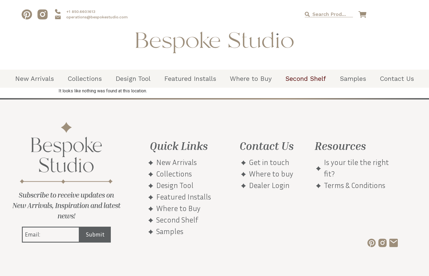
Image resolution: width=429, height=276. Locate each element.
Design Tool (132, 78)
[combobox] (329, 14)
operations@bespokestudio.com (97, 17)
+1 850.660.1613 (80, 11)
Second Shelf (305, 78)
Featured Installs (190, 78)
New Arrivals (34, 78)
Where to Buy (251, 78)
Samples (353, 78)
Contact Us (397, 78)
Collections (85, 78)
